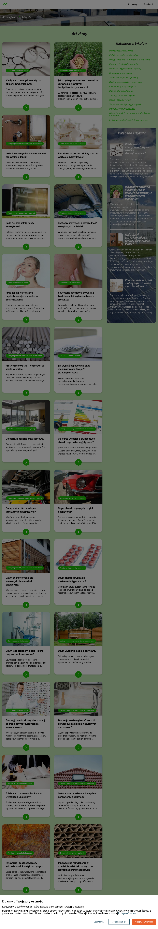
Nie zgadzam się (119, 922)
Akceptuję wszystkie (144, 922)
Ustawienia (98, 922)
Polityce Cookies (127, 913)
